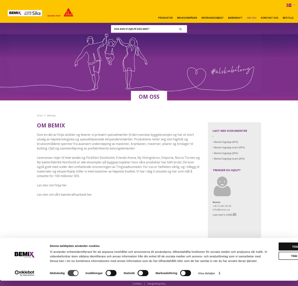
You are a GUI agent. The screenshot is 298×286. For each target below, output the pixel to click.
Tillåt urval (266, 256)
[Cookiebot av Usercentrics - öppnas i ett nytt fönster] (24, 278)
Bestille (288, 17)
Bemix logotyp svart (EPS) (229, 147)
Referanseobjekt (212, 17)
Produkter (165, 17)
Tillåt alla (266, 247)
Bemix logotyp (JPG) (226, 153)
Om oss (252, 17)
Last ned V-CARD (224, 215)
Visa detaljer (206, 278)
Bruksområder (187, 17)
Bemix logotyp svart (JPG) (229, 158)
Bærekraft (235, 17)
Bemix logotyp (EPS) (226, 142)
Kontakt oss (269, 17)
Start (40, 115)
